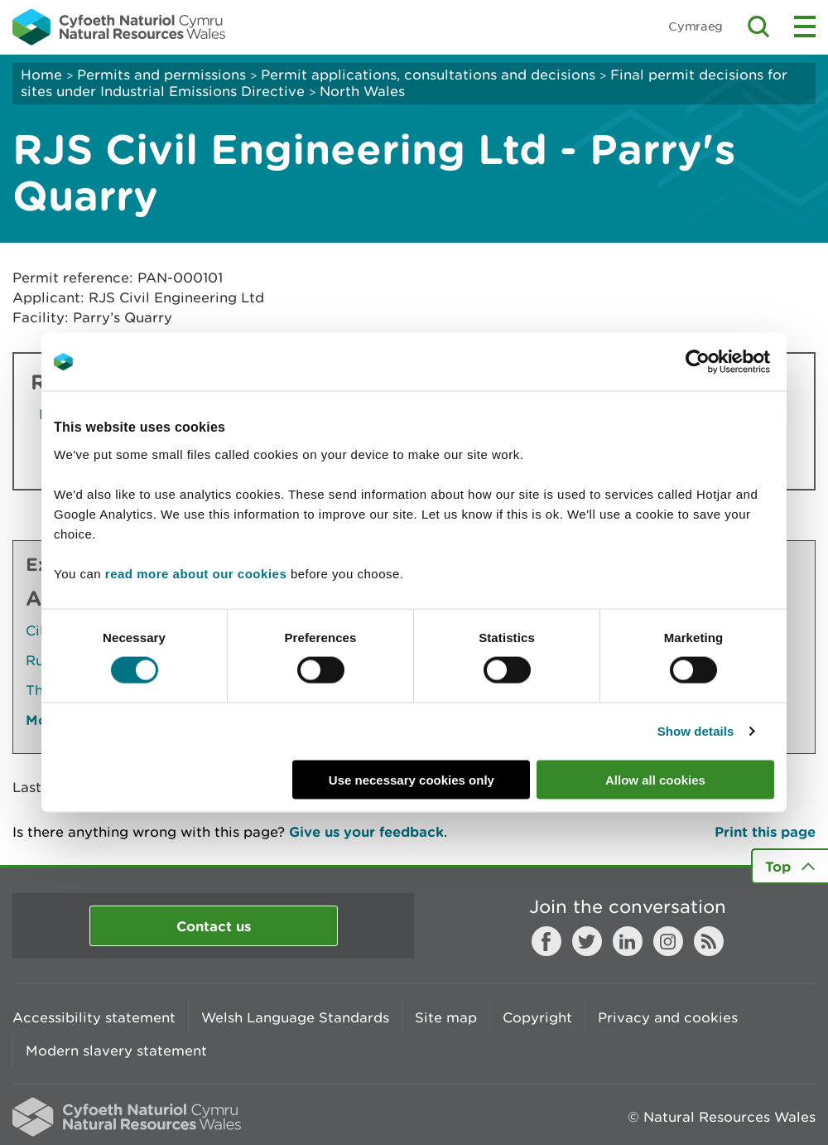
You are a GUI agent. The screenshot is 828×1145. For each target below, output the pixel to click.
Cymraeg (695, 26)
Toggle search (758, 26)
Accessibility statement (94, 1017)
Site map (446, 1017)
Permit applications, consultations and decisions (428, 74)
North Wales (362, 91)
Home (41, 74)
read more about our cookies (195, 573)
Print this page (765, 831)
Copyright (537, 1017)
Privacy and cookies (668, 1017)
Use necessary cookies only (411, 779)
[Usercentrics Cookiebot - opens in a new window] (726, 362)
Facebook (546, 941)
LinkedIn (628, 941)
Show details (695, 731)
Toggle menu (805, 26)
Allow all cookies (655, 779)
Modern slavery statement (116, 1050)
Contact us (213, 926)
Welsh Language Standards (295, 1017)
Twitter (587, 941)
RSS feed (709, 941)
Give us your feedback (366, 831)
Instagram (668, 941)
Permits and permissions (161, 74)
